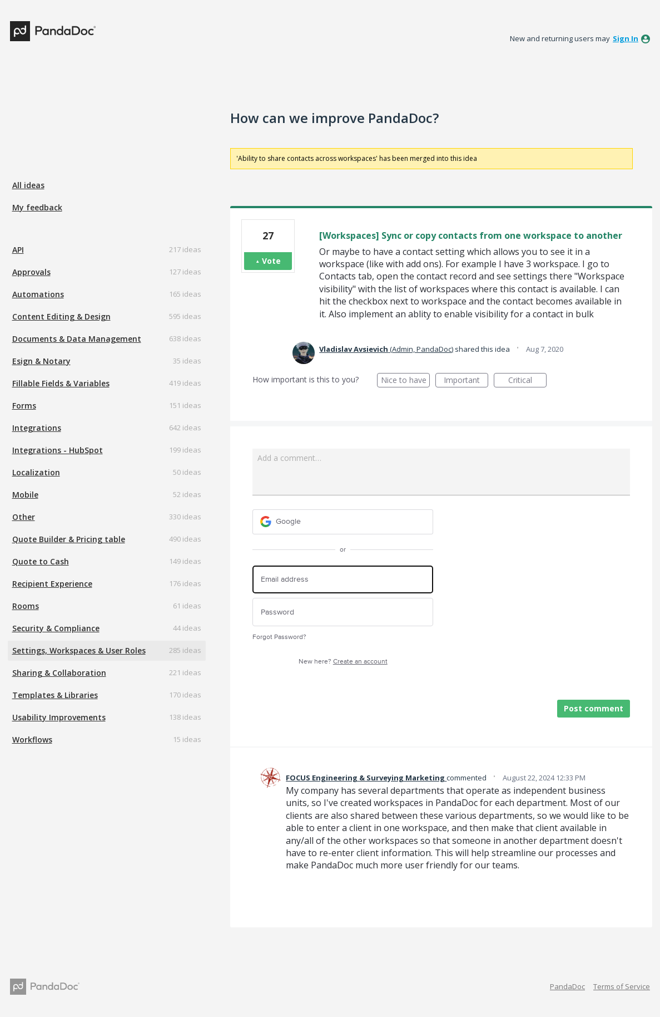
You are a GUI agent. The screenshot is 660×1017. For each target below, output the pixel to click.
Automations (38, 294)
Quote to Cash (40, 561)
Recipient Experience (52, 583)
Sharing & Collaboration (59, 672)
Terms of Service (621, 986)
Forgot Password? (279, 637)
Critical (527, 381)
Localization (36, 472)
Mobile (25, 494)
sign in (625, 38)
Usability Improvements (59, 717)
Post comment (593, 708)
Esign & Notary (41, 361)
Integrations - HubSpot (57, 450)
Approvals (31, 272)
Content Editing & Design (61, 316)
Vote (271, 261)
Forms (24, 405)
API (18, 249)
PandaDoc (567, 986)
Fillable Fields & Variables (61, 383)
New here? (343, 661)
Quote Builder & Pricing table (68, 539)
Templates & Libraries (55, 695)
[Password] (342, 612)
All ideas (28, 185)
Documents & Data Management (76, 338)
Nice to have (405, 381)
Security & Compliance (56, 628)
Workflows (32, 739)
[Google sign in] (342, 521)
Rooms (25, 606)
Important (466, 381)
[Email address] (342, 580)
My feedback (37, 207)
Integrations (36, 427)
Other (23, 517)
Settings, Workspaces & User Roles (79, 650)
